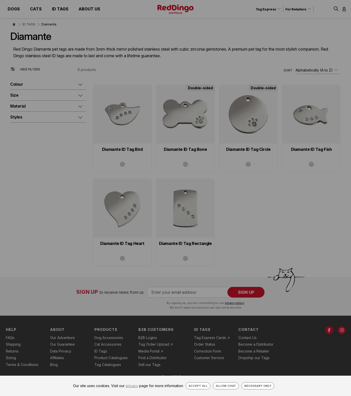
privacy (132, 386)
